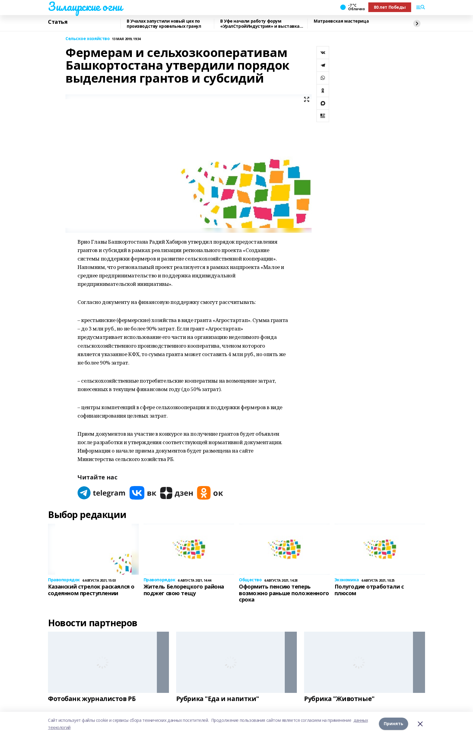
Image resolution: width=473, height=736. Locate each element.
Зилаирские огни (85, 6)
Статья (57, 22)
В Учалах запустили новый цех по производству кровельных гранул (164, 24)
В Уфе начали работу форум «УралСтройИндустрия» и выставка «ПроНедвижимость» (260, 24)
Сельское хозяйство (87, 38)
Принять (393, 724)
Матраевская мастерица (341, 21)
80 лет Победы (390, 7)
